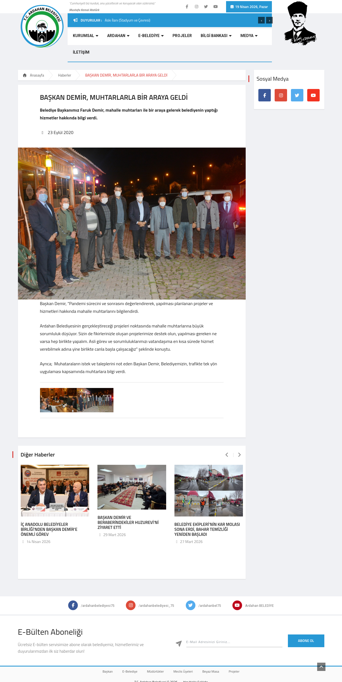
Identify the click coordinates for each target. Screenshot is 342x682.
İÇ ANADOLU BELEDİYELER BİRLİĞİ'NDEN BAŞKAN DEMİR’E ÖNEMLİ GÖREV (49, 511)
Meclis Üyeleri (185, 653)
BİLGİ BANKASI (200, 37)
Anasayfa (33, 58)
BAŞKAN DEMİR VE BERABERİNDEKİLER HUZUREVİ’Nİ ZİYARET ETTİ (127, 504)
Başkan (99, 653)
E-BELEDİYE (142, 37)
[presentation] (261, 20)
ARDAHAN (112, 37)
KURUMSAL (83, 37)
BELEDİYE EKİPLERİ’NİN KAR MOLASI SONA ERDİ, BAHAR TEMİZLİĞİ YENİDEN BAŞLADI (207, 511)
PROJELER (169, 37)
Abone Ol (306, 622)
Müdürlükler (153, 653)
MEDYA (229, 37)
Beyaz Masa (216, 653)
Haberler (64, 58)
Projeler (242, 653)
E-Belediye (124, 653)
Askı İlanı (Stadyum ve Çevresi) (127, 20)
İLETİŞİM (252, 37)
